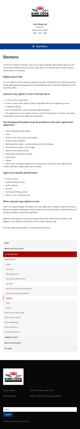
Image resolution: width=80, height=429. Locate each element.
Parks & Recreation (11, 327)
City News (8, 349)
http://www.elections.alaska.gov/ (18, 85)
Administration (10, 260)
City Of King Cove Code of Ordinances (19, 289)
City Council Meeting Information (17, 293)
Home (6, 243)
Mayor (8, 264)
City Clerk (9, 284)
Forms (8, 303)
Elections (9, 298)
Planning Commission (12, 332)
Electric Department (12, 322)
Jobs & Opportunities (12, 343)
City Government (11, 254)
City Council (10, 269)
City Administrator (12, 274)
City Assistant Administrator (15, 279)
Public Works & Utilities (13, 317)
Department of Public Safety (14, 313)
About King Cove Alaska (13, 249)
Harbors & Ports (11, 337)
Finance (8, 308)
